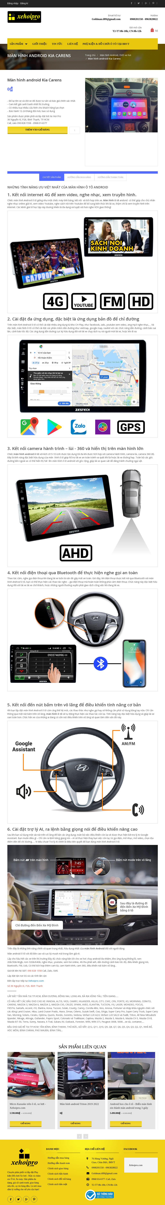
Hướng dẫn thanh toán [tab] (110, 177)
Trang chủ (90, 55)
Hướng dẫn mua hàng (58, 1158)
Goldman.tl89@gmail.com (106, 19)
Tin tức (57, 44)
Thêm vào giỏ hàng (37, 130)
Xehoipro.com (135, 1165)
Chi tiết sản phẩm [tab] (52, 177)
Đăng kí (24, 3)
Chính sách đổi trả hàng (59, 1179)
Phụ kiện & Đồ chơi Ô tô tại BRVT (106, 44)
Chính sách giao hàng (58, 1168)
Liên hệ (72, 44)
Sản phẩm (19, 44)
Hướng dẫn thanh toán (59, 1163)
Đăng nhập (12, 3)
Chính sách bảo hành (58, 1173)
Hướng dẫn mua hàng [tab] (79, 177)
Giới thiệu (39, 44)
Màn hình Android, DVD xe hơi (115, 55)
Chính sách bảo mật (57, 1184)
